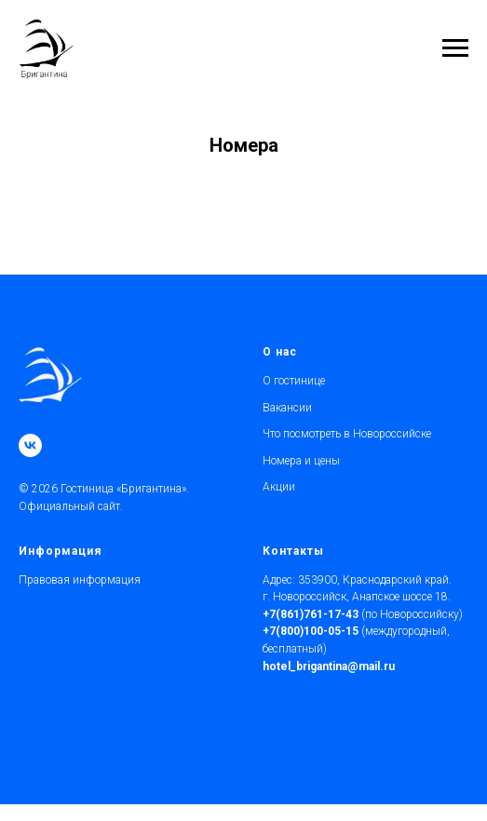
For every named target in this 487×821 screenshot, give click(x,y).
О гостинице (294, 380)
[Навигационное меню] (455, 48)
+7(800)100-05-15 (310, 631)
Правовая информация (80, 579)
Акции (279, 486)
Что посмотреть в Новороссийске (347, 433)
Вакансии (287, 407)
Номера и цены (301, 460)
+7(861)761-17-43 (310, 614)
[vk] (30, 445)
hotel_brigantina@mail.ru (329, 666)
